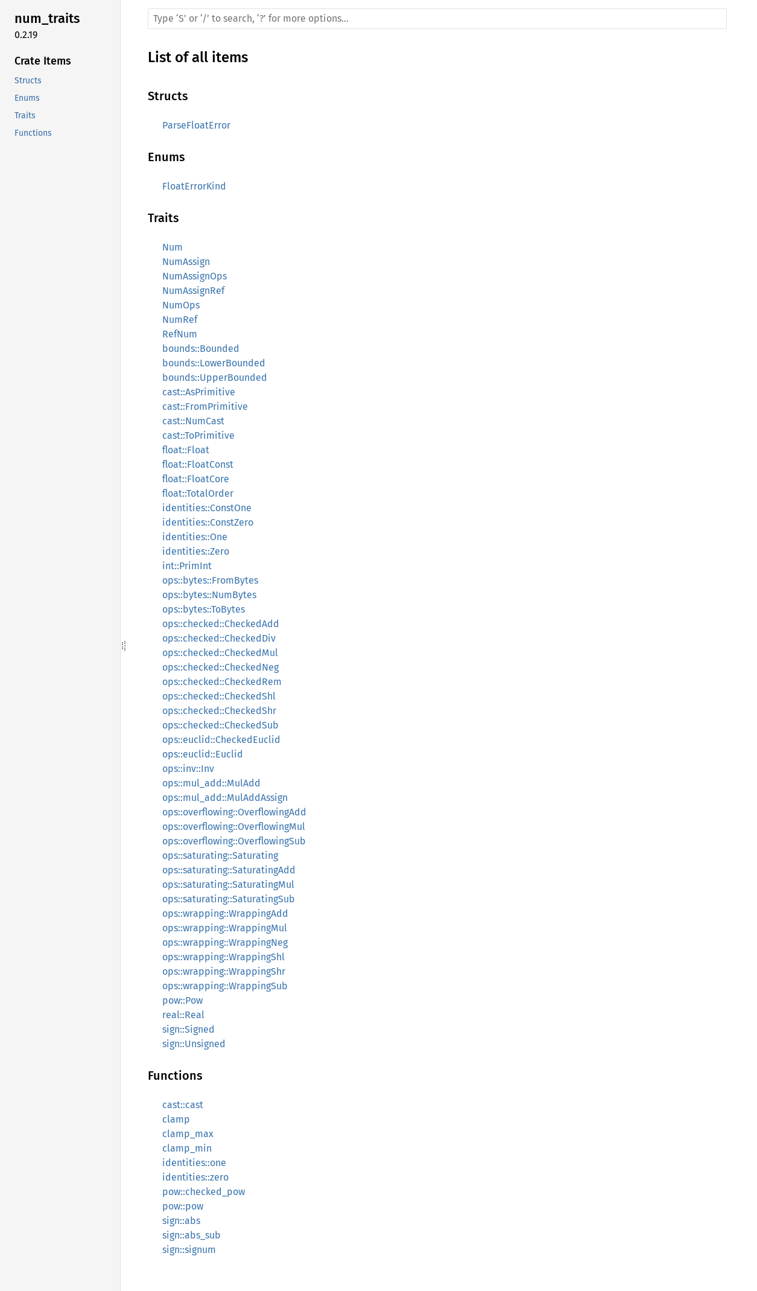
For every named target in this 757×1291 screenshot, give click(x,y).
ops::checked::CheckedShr (219, 710)
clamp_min (187, 1148)
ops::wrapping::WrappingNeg (225, 942)
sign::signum (189, 1249)
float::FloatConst (197, 464)
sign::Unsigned (194, 1044)
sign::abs (181, 1220)
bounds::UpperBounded (214, 377)
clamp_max (188, 1134)
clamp (176, 1119)
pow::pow (182, 1206)
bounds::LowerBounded (213, 363)
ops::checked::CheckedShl (219, 696)
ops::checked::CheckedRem (222, 681)
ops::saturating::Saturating (220, 855)
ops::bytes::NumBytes (209, 595)
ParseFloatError (196, 125)
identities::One (194, 537)
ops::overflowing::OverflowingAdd (234, 812)
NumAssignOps (194, 276)
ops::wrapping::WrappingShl (223, 957)
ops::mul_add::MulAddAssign (225, 797)
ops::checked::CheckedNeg (220, 667)
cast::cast (182, 1105)
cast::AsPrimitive (198, 392)
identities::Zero (195, 551)
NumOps (181, 305)
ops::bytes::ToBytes (203, 609)
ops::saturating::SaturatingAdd (229, 870)
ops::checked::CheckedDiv (219, 638)
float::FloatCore (195, 479)
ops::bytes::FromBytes (210, 580)
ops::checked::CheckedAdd (220, 624)
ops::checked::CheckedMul (220, 652)
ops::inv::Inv (188, 768)
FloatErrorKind (194, 186)
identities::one (194, 1162)
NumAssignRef (193, 290)
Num (172, 247)
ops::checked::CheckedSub (220, 725)
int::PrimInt (187, 566)
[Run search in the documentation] (437, 18)
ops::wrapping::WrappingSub (225, 986)
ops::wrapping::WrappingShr (223, 971)
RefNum (179, 334)
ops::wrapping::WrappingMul (224, 928)
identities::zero (195, 1177)
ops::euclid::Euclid (202, 754)
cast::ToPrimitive (198, 435)
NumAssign (186, 261)
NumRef (179, 319)
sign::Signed (188, 1029)
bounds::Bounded (200, 348)
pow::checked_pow (203, 1191)
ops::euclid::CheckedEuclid (221, 739)
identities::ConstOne (207, 508)
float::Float (185, 450)
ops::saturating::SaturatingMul (228, 884)
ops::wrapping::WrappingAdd (225, 913)
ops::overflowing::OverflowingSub (234, 841)
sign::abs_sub (191, 1235)
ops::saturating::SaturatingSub (228, 899)
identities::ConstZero (207, 522)
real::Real (183, 1015)
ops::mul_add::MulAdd (211, 783)
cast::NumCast (193, 421)
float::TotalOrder (197, 493)
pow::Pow (182, 1000)
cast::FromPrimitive (205, 406)
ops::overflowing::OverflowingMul (233, 826)
